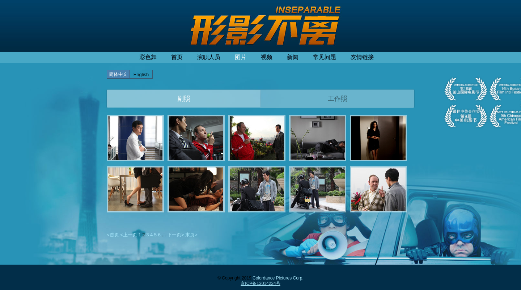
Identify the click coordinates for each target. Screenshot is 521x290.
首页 (177, 57)
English (141, 74)
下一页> (175, 234)
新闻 (292, 57)
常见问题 (324, 57)
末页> (191, 234)
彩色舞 (148, 57)
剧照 (183, 98)
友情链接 (362, 57)
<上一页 (128, 234)
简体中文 (118, 74)
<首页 (113, 234)
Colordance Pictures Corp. (278, 278)
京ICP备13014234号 (260, 283)
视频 (266, 57)
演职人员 (208, 57)
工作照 (337, 98)
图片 (240, 57)
